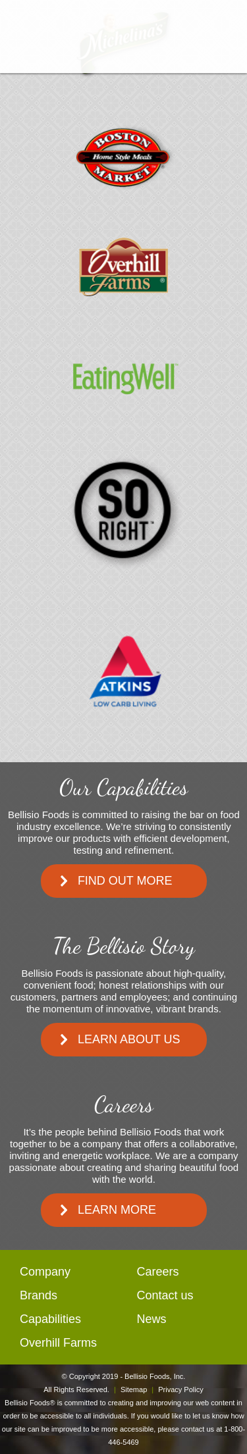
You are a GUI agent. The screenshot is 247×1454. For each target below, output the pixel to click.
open (19, 32)
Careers (158, 1271)
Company (45, 1271)
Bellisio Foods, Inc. (154, 1376)
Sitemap (134, 1389)
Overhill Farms (58, 1342)
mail (229, 32)
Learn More (117, 1209)
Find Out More (125, 880)
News (152, 1319)
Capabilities (50, 1319)
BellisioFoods (123, 36)
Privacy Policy (180, 1389)
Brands (38, 1295)
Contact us (165, 1295)
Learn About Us (129, 1039)
